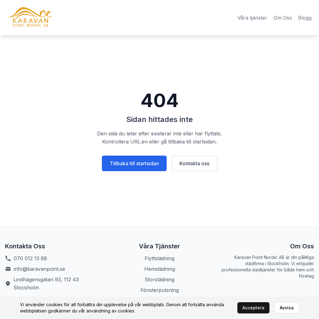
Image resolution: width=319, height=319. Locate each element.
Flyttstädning (159, 258)
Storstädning (159, 279)
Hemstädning (159, 269)
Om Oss (283, 18)
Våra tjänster (252, 18)
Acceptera (253, 307)
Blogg (305, 18)
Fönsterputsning (159, 290)
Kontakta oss (194, 163)
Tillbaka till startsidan (134, 163)
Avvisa (287, 307)
